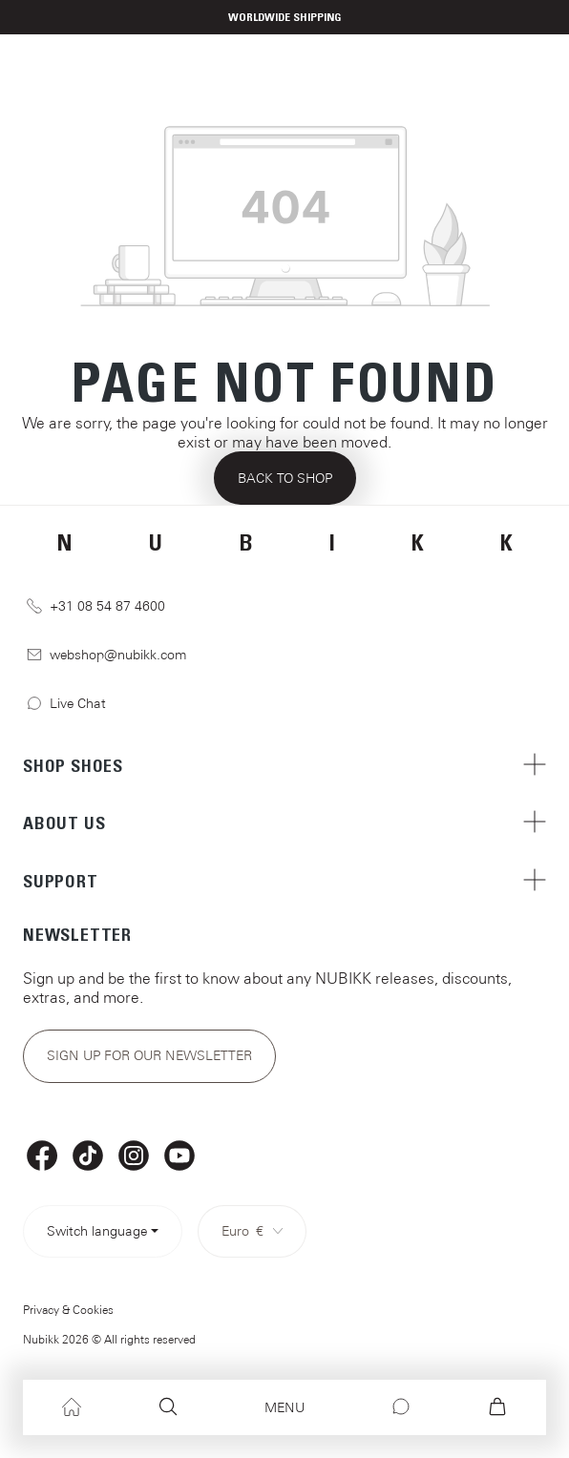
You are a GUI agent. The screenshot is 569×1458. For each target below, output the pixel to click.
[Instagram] (134, 1155)
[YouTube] (179, 1155)
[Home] (71, 1407)
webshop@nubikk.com (107, 655)
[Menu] (284, 1408)
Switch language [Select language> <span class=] (97, 1231)
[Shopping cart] (497, 1407)
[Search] (168, 1407)
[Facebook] (42, 1155)
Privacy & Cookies (68, 1310)
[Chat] (401, 1407)
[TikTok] (88, 1155)
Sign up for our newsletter (149, 1055)
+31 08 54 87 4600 (96, 606)
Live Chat (66, 704)
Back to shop (285, 478)
